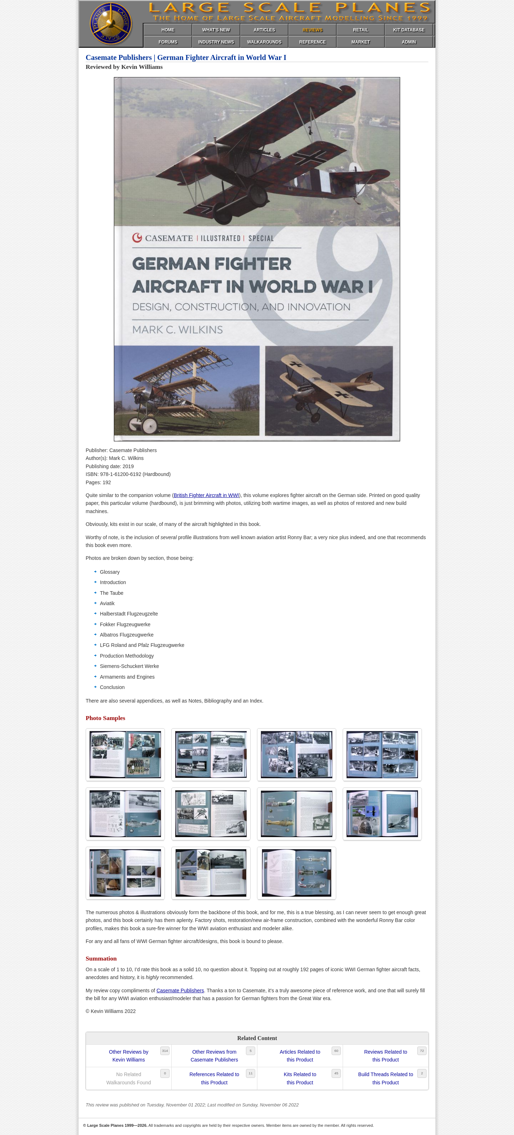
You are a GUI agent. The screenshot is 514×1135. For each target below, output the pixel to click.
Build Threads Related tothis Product (385, 1078)
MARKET (361, 42)
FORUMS (168, 42)
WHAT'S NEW (216, 29)
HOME (168, 29)
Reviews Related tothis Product (385, 1056)
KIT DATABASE (409, 29)
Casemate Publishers (180, 990)
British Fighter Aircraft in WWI (206, 495)
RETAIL (360, 29)
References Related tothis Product (214, 1078)
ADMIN (409, 42)
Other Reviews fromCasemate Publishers (214, 1056)
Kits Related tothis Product (300, 1078)
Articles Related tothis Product (300, 1056)
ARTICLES (264, 29)
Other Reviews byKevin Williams (128, 1056)
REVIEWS (312, 29)
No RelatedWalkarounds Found (128, 1078)
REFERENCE (312, 42)
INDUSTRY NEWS (216, 42)
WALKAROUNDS (264, 42)
